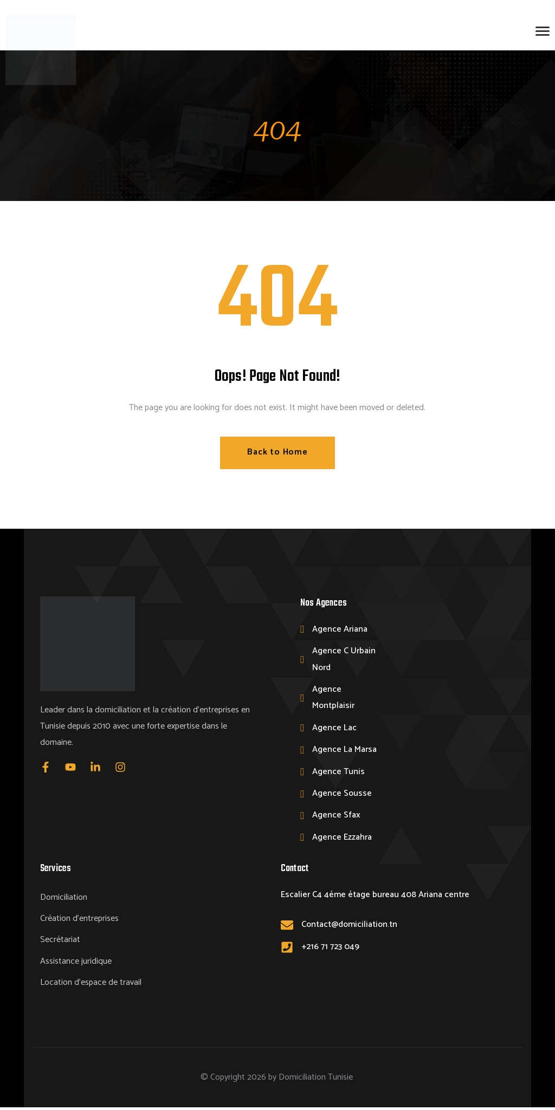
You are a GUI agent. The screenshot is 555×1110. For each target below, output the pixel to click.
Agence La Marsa (344, 750)
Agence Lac (334, 727)
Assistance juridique (76, 963)
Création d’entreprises (79, 919)
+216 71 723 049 (330, 946)
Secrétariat (60, 941)
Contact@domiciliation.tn (349, 925)
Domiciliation (63, 898)
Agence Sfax (336, 815)
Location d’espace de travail (90, 984)
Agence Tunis (338, 771)
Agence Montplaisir (333, 698)
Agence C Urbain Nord (344, 659)
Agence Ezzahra (342, 837)
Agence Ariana (339, 629)
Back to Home (277, 452)
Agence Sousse (342, 793)
